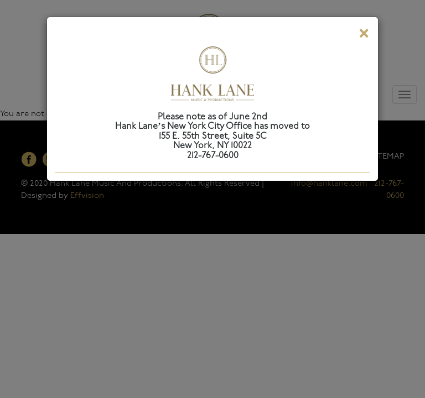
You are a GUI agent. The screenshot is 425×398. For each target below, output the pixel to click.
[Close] (363, 35)
